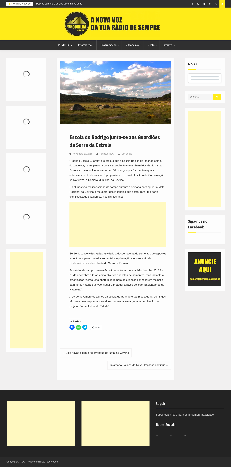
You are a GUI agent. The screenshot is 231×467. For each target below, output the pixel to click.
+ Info (151, 45)
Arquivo (167, 45)
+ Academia (132, 45)
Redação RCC (106, 153)
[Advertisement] (117, 224)
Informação (85, 45)
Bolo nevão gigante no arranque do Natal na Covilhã (97, 352)
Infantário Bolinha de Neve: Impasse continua (137, 365)
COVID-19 (63, 45)
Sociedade (127, 153)
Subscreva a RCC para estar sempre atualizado (185, 414)
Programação (108, 45)
